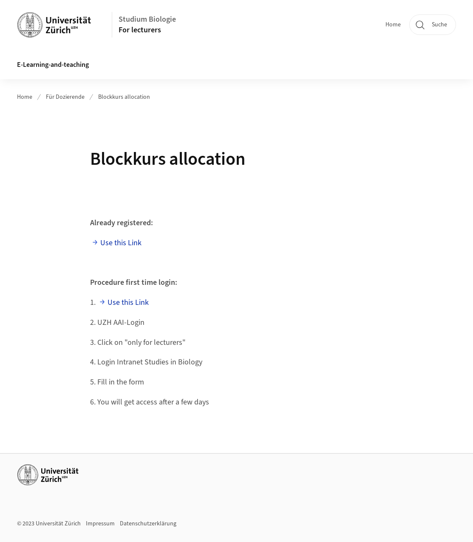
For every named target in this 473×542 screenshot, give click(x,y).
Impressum (100, 523)
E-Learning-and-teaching (53, 64)
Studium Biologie (147, 19)
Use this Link (121, 243)
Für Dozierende (65, 97)
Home (393, 24)
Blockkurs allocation (124, 97)
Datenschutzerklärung (148, 523)
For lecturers (140, 30)
